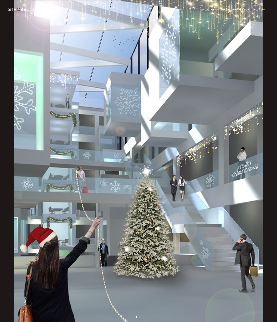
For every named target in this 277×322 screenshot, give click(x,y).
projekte (227, 9)
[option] (138, 161)
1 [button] (136, 317)
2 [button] (140, 317)
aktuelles (208, 9)
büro (243, 9)
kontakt (259, 9)
